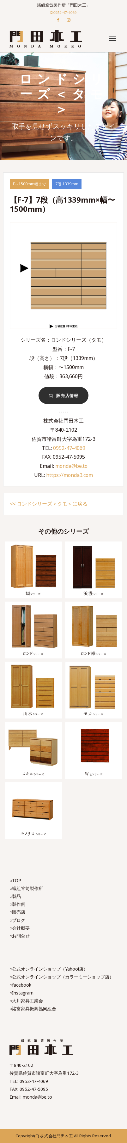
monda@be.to (71, 465)
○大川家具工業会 (26, 1001)
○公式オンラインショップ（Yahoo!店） (48, 969)
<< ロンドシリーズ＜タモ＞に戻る (49, 503)
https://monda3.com (69, 475)
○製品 (15, 896)
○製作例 (17, 904)
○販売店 (17, 912)
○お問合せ (19, 936)
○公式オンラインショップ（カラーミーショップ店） (61, 977)
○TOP (15, 880)
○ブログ (17, 920)
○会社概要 (19, 928)
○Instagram (21, 993)
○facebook (20, 985)
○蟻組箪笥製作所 (26, 888)
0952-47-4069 (69, 448)
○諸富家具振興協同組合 (32, 1008)
